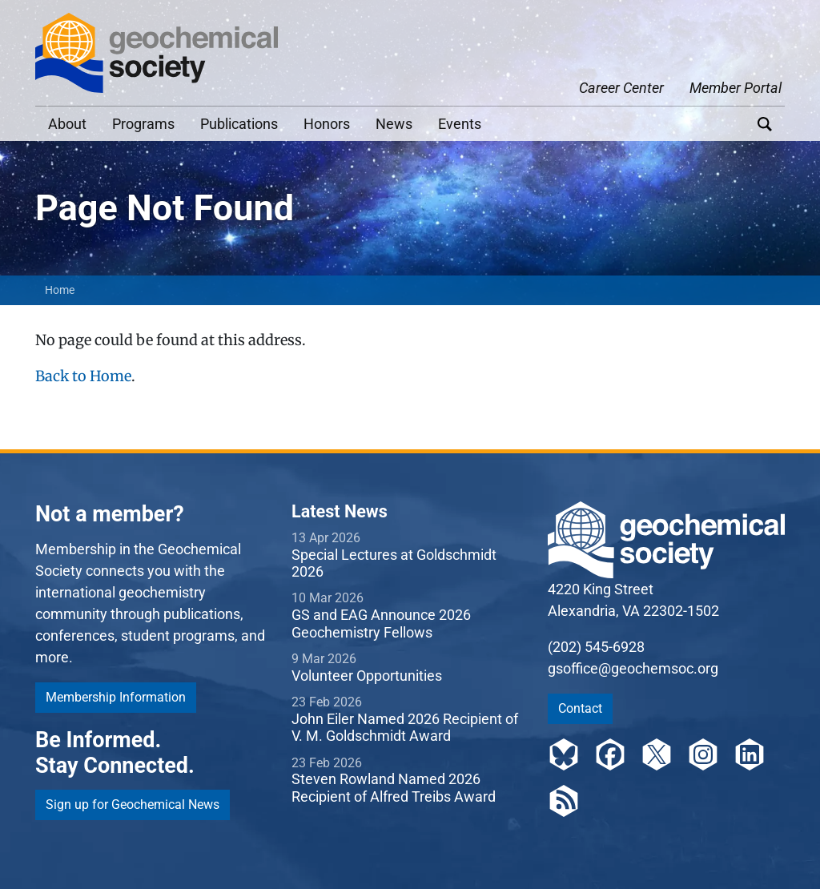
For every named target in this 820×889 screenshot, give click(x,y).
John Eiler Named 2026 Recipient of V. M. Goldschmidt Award (404, 727)
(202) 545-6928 (596, 646)
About (67, 123)
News (394, 123)
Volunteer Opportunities (366, 675)
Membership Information (116, 697)
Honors (326, 123)
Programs (143, 123)
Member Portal (735, 87)
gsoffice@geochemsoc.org (633, 668)
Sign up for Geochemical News (132, 804)
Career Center (621, 87)
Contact (580, 708)
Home (59, 290)
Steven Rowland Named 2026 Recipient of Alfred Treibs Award (393, 787)
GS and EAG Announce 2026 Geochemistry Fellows (381, 623)
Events (459, 123)
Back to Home (83, 376)
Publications (239, 123)
